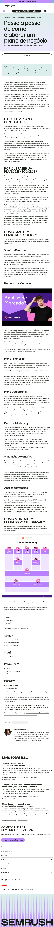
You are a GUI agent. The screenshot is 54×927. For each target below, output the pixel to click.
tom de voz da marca (32, 447)
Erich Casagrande (23, 777)
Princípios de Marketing (33, 17)
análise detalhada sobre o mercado (25, 332)
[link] (8, 732)
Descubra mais (31, 1)
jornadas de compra (39, 349)
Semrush (7, 17)
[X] (19, 880)
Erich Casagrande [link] (13, 45)
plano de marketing (18, 433)
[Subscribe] (27, 11)
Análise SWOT (43, 84)
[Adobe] (4, 885)
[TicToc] (9, 880)
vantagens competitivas (16, 262)
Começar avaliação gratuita (13, 840)
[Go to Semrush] (9, 6)
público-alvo (36, 201)
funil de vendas (42, 222)
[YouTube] (12, 880)
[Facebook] (16, 880)
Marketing (20, 17)
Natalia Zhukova (23, 796)
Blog (4, 11)
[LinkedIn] (2, 880)
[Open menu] (50, 6)
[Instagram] (6, 880)
